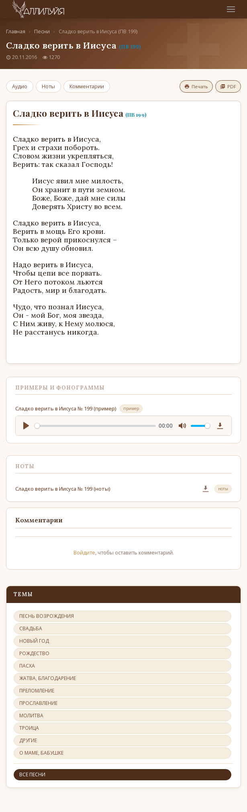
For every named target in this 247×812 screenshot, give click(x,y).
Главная (15, 31)
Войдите (84, 552)
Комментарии (86, 86)
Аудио (19, 86)
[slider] (95, 426)
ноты (223, 488)
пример (131, 408)
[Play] (26, 425)
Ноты (48, 86)
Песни (42, 31)
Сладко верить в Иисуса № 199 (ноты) (62, 488)
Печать (196, 86)
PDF (228, 86)
